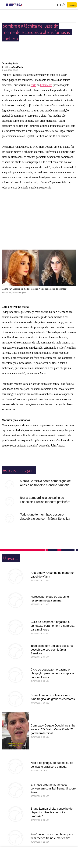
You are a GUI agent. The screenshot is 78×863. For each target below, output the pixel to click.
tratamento (46, 85)
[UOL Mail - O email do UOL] (59, 5)
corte (33, 85)
